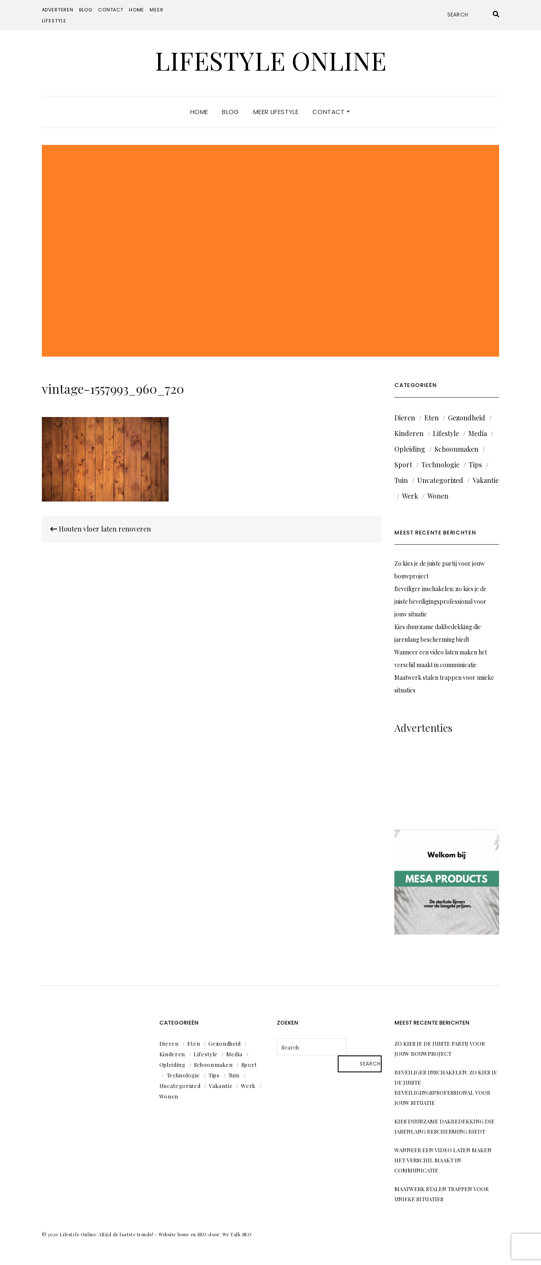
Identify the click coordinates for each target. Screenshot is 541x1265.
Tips (475, 464)
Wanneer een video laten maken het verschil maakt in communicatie (443, 1160)
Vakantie (486, 480)
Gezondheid (466, 417)
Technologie (440, 464)
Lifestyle (446, 433)
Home (136, 9)
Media (477, 433)
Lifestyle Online (270, 60)
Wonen (437, 495)
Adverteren (58, 9)
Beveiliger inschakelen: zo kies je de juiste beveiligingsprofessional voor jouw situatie (440, 601)
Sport (403, 464)
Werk (410, 495)
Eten (431, 417)
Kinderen (409, 433)
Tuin (401, 480)
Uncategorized (440, 480)
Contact (110, 9)
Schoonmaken (456, 448)
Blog (86, 9)
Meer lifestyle (275, 111)
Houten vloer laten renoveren (100, 528)
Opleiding (409, 448)
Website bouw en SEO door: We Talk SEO (204, 1234)
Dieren (404, 417)
